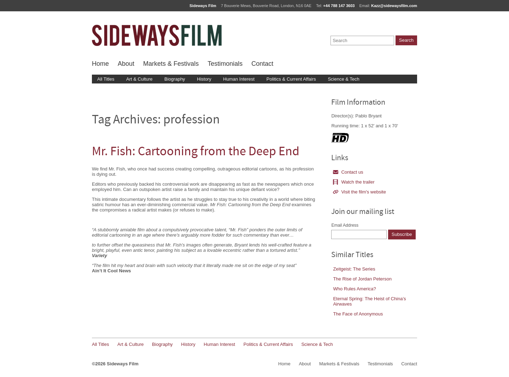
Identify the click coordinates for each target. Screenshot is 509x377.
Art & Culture (139, 79)
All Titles (105, 79)
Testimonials (224, 63)
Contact (262, 63)
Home (100, 63)
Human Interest (239, 79)
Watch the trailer (353, 182)
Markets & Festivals (171, 63)
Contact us (348, 172)
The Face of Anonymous (358, 314)
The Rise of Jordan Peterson (362, 279)
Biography (174, 79)
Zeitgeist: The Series (354, 269)
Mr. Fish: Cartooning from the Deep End (195, 152)
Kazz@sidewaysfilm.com (394, 6)
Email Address (344, 225)
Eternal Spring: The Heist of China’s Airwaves (369, 301)
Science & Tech (343, 79)
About (126, 63)
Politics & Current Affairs (291, 79)
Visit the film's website (359, 192)
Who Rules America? (354, 288)
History (204, 79)
